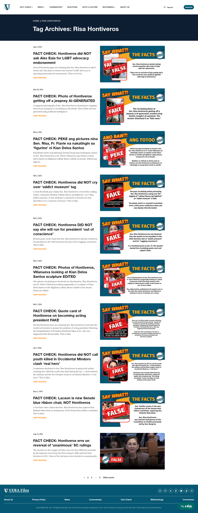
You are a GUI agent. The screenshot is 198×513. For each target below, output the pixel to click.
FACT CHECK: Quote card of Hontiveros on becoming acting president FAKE (59, 315)
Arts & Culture (89, 7)
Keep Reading (39, 77)
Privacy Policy (38, 499)
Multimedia (108, 7)
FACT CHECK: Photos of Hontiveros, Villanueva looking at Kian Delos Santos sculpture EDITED (64, 272)
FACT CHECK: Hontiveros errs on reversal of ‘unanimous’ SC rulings (62, 443)
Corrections (188, 499)
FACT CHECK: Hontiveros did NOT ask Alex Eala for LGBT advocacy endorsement (62, 58)
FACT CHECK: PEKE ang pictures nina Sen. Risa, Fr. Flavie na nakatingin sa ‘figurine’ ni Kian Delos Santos (65, 143)
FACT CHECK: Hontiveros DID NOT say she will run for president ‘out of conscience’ (63, 229)
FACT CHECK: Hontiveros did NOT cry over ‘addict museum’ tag (65, 185)
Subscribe (188, 7)
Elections (72, 7)
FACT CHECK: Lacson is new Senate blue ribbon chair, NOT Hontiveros (64, 400)
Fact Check (25, 7)
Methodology (157, 499)
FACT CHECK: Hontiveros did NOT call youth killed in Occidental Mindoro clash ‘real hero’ (65, 359)
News (40, 7)
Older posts (108, 477)
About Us (124, 7)
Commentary (55, 7)
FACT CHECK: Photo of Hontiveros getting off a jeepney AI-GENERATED (64, 98)
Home (36, 21)
